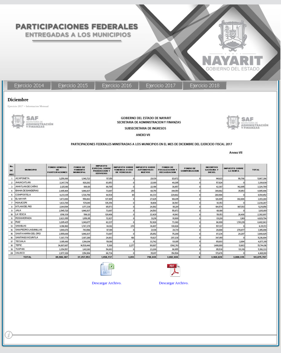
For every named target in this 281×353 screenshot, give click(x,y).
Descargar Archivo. (106, 283)
